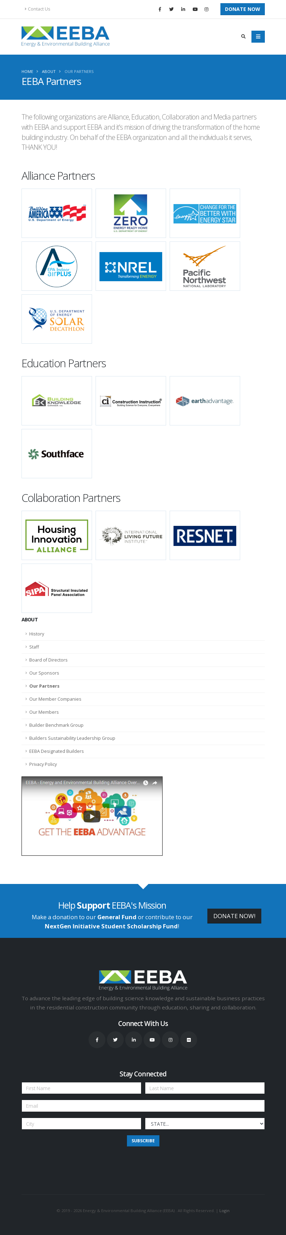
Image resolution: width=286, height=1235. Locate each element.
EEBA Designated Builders (56, 751)
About (49, 71)
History (36, 634)
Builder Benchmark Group (56, 725)
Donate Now (242, 9)
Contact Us (37, 9)
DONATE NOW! (234, 916)
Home (27, 71)
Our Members (44, 712)
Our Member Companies (55, 699)
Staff (34, 647)
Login (224, 1210)
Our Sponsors (44, 673)
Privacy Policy (43, 764)
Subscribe (143, 1141)
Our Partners (79, 71)
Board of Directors (48, 660)
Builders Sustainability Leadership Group (72, 738)
